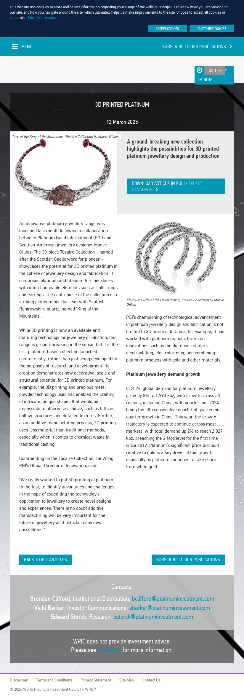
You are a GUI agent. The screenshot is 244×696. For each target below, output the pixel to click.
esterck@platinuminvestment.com (153, 617)
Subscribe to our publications (197, 47)
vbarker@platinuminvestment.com (169, 608)
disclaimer (109, 650)
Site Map (126, 680)
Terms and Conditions (54, 680)
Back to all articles (45, 560)
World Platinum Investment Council (24, 69)
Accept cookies (167, 28)
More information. (42, 17)
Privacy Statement (96, 680)
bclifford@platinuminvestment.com (173, 599)
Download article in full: (167, 186)
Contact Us (151, 680)
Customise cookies (212, 28)
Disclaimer (19, 680)
